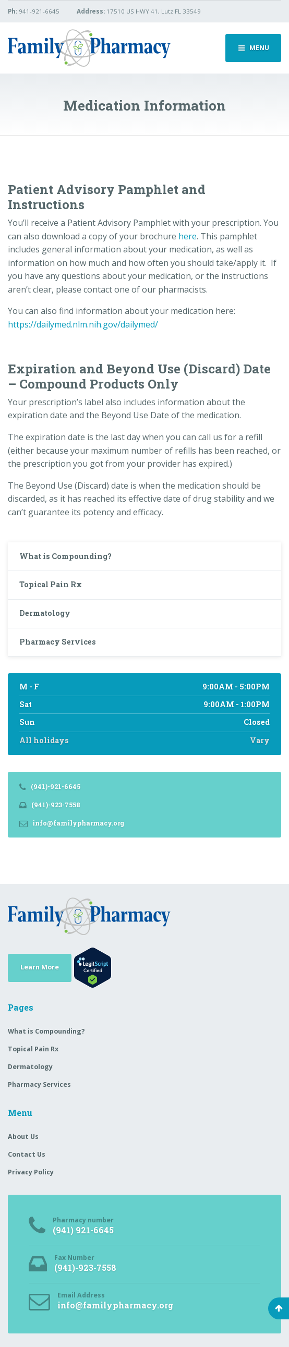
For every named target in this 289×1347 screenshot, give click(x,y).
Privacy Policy (31, 1172)
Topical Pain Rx (50, 584)
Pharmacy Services (57, 642)
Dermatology (44, 613)
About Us (23, 1136)
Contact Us (26, 1154)
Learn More (39, 967)
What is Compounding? (65, 556)
